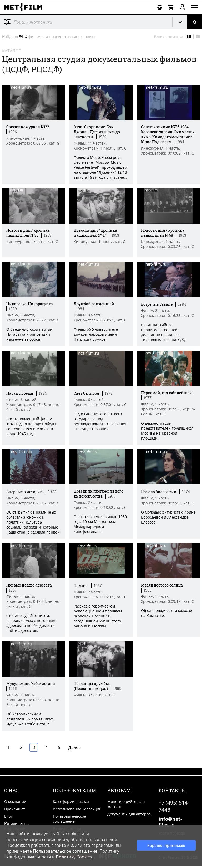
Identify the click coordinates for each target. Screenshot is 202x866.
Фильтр (7, 21)
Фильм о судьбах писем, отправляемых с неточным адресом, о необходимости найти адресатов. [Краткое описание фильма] (30, 623)
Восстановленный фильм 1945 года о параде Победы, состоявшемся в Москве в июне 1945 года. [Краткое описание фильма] (31, 426)
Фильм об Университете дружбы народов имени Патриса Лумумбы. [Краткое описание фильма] (96, 334)
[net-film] (25, 7)
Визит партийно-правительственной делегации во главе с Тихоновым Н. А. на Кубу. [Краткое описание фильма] (163, 332)
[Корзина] (170, 7)
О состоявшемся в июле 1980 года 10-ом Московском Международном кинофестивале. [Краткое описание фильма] (100, 524)
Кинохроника (182, 22)
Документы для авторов (129, 813)
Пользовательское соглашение (69, 819)
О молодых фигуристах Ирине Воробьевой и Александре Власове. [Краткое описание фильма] (168, 517)
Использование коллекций (77, 808)
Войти (182, 7)
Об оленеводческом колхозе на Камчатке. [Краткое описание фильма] (166, 613)
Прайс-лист (14, 808)
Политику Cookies (74, 857)
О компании (15, 801)
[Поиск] (194, 22)
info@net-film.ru (170, 822)
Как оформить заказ (71, 801)
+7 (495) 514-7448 (174, 806)
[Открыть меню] (194, 7)
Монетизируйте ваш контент (126, 804)
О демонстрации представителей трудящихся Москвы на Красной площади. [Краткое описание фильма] (167, 431)
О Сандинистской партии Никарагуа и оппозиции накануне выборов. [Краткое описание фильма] (29, 334)
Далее (74, 747)
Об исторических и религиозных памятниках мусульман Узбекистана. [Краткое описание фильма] (29, 718)
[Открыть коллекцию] (159, 7)
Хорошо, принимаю (166, 845)
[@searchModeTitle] (84, 22)
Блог (8, 816)
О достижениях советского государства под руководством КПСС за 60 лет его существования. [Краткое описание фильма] (100, 421)
